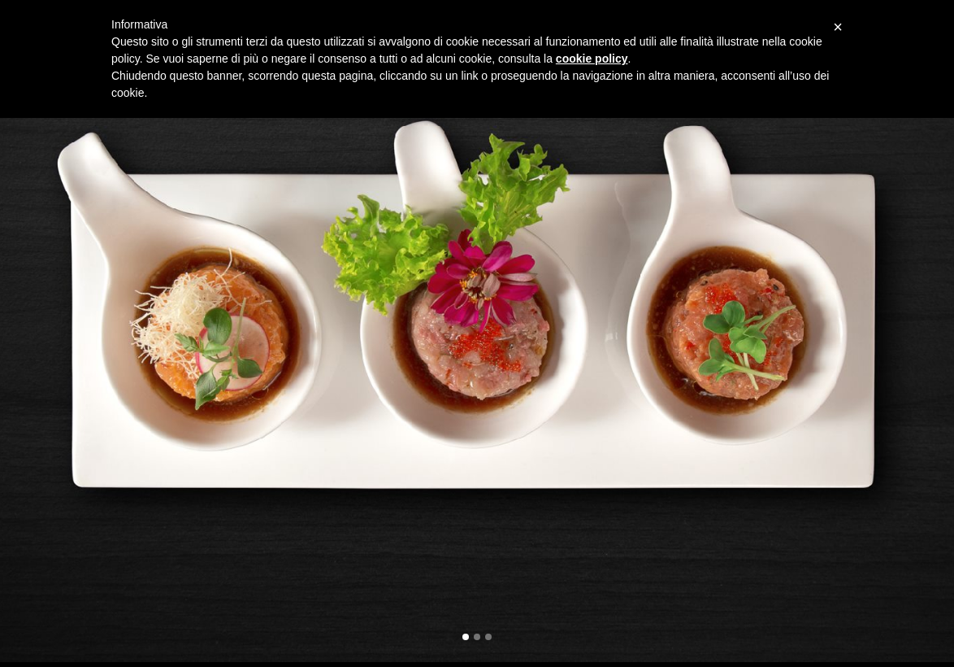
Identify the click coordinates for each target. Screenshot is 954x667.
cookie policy (592, 58)
